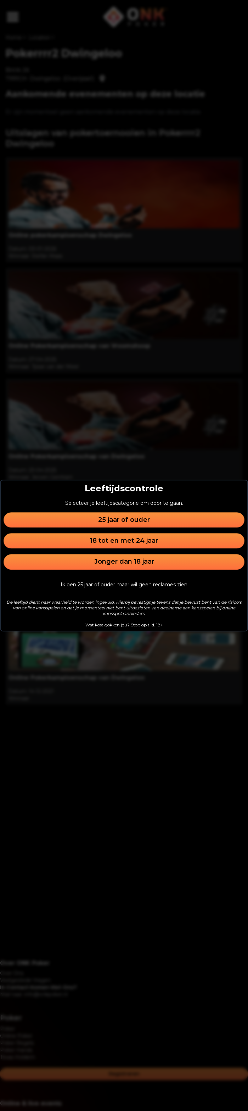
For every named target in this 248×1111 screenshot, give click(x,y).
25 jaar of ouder (124, 520)
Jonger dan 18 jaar (124, 562)
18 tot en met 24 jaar (124, 541)
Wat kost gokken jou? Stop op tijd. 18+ (124, 624)
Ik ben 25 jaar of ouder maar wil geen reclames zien (124, 584)
